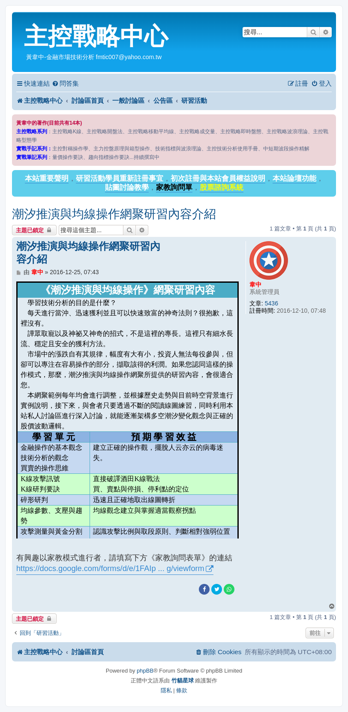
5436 (271, 303)
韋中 (255, 284)
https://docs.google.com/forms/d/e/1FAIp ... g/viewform (110, 568)
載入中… (127, 409)
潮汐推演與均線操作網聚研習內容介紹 (114, 214)
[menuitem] (65, 83)
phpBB (145, 670)
